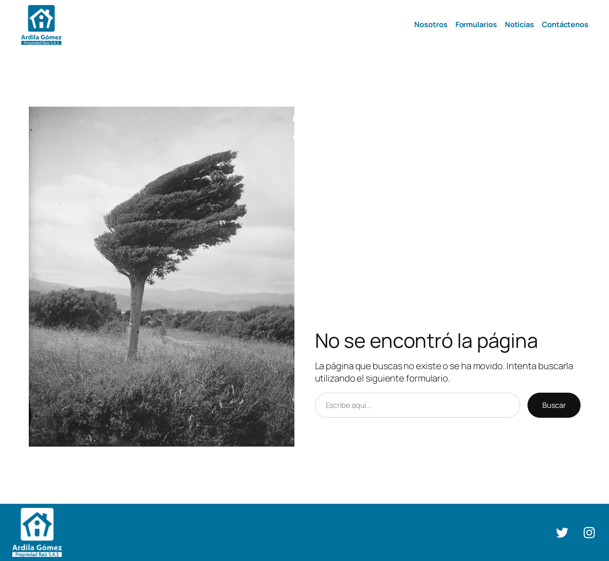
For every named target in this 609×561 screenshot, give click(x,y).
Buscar (554, 405)
